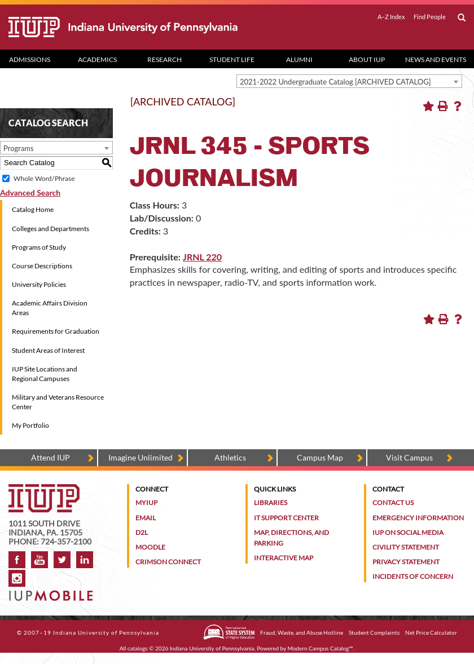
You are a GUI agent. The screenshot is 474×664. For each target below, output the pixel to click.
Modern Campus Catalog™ (320, 648)
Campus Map (320, 457)
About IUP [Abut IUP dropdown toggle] (367, 59)
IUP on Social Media (408, 532)
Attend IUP (50, 457)
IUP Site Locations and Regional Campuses (44, 374)
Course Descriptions (42, 266)
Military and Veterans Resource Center (58, 402)
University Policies (39, 284)
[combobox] (349, 81)
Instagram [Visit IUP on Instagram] (16, 578)
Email (145, 518)
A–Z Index (391, 17)
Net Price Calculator (431, 632)
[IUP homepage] (44, 489)
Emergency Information (418, 518)
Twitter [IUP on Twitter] (62, 559)
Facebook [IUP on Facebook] (16, 559)
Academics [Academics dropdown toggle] (97, 59)
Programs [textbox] (18, 148)
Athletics (230, 457)
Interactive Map (283, 558)
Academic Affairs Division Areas (49, 308)
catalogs (138, 648)
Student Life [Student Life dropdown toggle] (231, 59)
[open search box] (462, 18)
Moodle (150, 547)
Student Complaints (374, 632)
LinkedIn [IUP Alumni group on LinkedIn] (84, 559)
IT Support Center (286, 518)
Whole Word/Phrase (44, 178)
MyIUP (146, 502)
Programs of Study (39, 247)
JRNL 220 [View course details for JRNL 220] (202, 256)
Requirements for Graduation (55, 331)
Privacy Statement (406, 561)
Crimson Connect (168, 561)
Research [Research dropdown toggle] (164, 59)
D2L (141, 532)
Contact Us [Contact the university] (393, 502)
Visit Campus (409, 457)
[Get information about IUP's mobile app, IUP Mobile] (52, 592)
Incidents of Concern (412, 576)
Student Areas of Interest (48, 350)
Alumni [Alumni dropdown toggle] (299, 59)
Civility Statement (405, 547)
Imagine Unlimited (140, 457)
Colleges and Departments (50, 228)
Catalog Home (33, 209)
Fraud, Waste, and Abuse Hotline (301, 632)
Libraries (270, 502)
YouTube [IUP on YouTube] (39, 559)
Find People (430, 17)
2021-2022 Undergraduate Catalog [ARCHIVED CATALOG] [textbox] (335, 81)
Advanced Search (30, 192)
